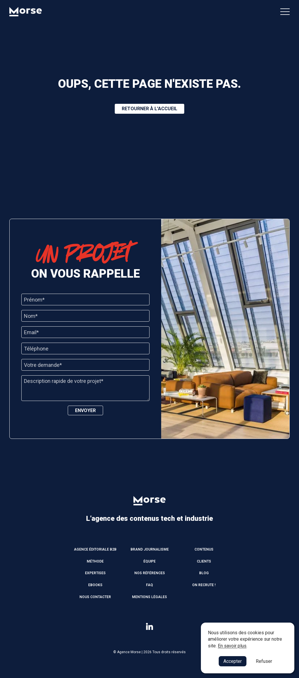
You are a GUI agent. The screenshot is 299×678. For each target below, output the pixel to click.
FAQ (149, 585)
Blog (204, 573)
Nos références (149, 573)
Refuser (264, 661)
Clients (204, 561)
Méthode (95, 561)
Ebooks (95, 585)
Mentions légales (149, 597)
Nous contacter (95, 597)
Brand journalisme (150, 549)
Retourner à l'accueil (149, 108)
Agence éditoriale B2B (95, 549)
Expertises (95, 573)
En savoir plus (232, 646)
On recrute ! (203, 585)
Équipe (149, 561)
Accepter (232, 661)
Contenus (203, 549)
